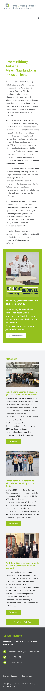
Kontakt (6, 676)
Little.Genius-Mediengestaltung (31, 684)
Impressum (15, 676)
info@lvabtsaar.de (15, 662)
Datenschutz (27, 676)
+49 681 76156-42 (14, 657)
